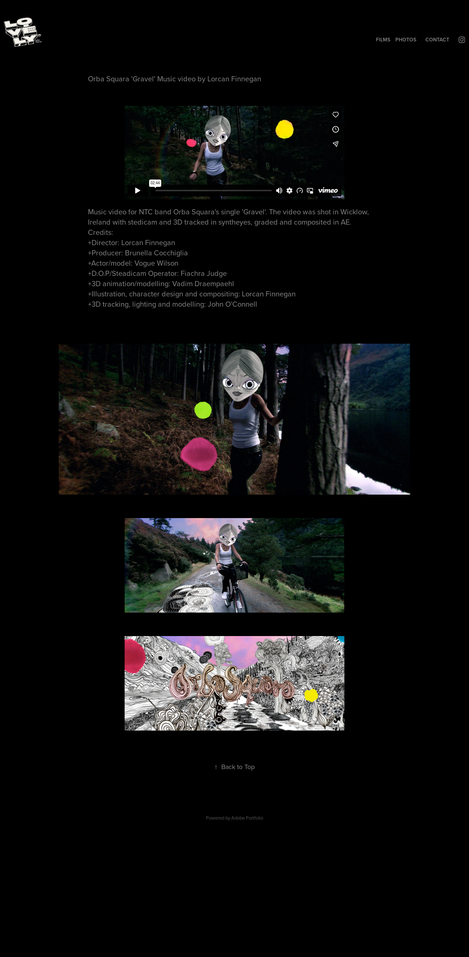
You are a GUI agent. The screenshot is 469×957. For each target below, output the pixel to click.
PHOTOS (405, 39)
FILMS (383, 39)
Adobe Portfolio (247, 817)
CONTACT (437, 39)
